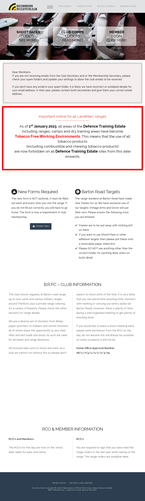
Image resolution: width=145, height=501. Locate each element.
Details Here (37, 226)
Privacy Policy (59, 483)
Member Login (128, 6)
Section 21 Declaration (81, 483)
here (125, 456)
